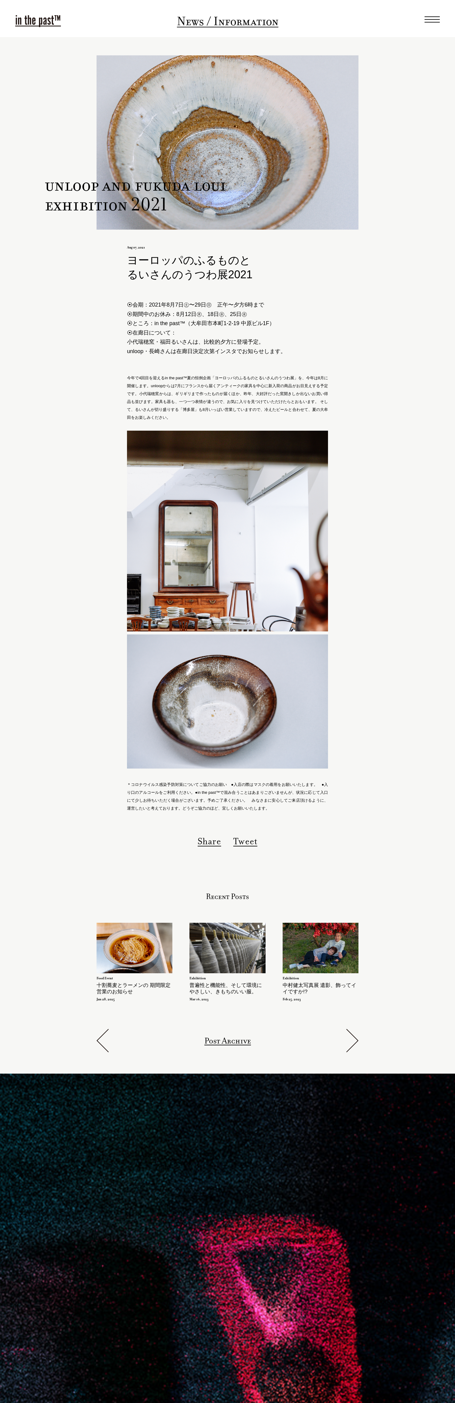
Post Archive (227, 1040)
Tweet (245, 841)
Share (209, 841)
